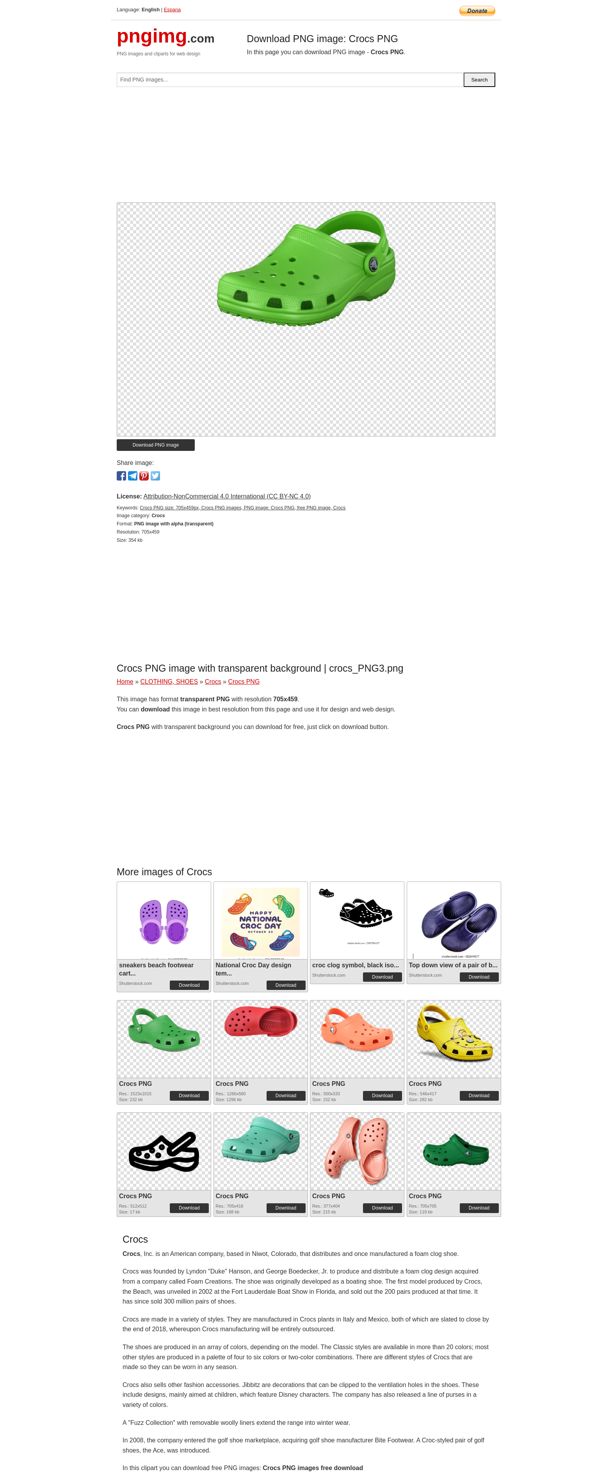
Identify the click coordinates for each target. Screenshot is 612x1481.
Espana (172, 9)
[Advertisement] (306, 147)
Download (189, 985)
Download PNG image (156, 445)
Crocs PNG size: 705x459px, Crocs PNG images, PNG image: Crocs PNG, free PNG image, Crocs (242, 508)
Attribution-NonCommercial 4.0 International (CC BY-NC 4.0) (227, 496)
